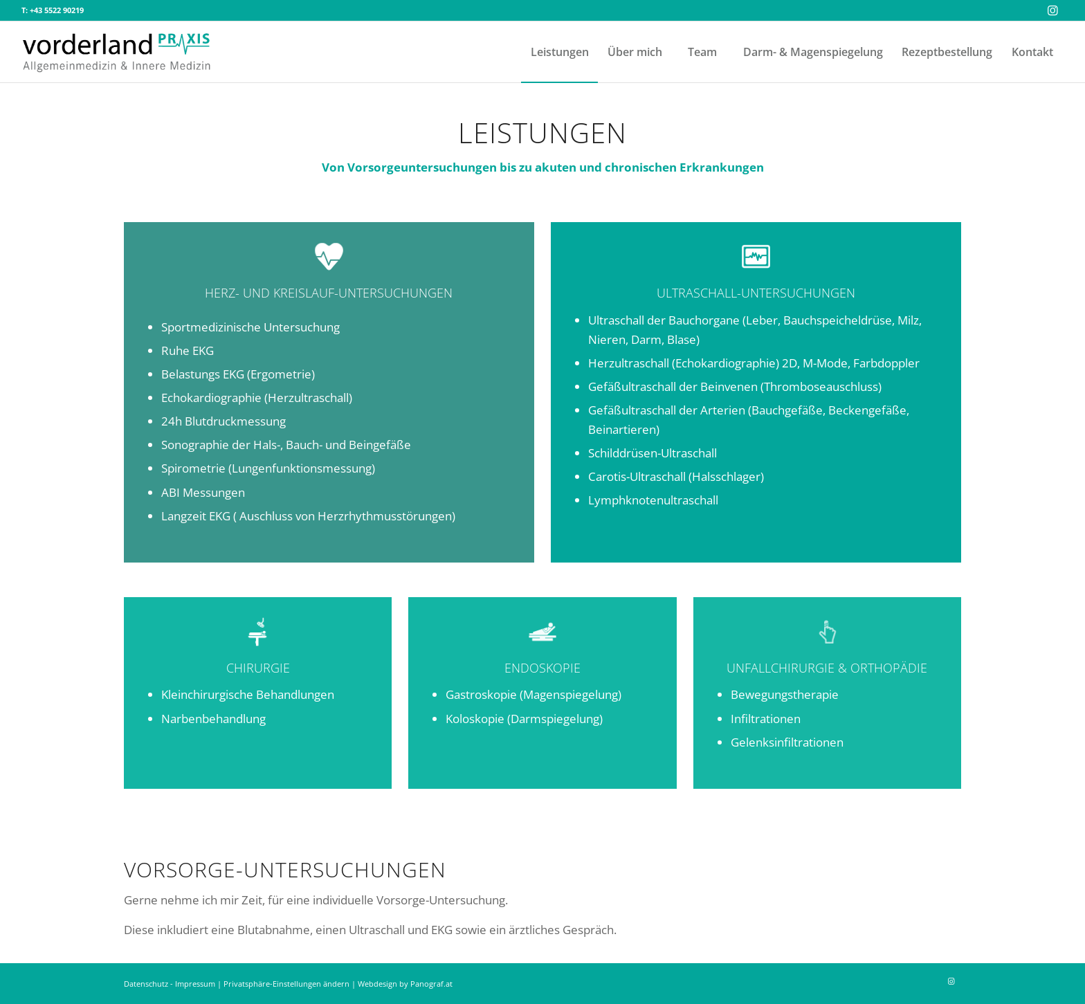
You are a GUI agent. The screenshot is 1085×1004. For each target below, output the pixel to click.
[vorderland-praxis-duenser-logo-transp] (116, 51)
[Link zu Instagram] (1053, 10)
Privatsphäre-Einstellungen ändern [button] (286, 983)
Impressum (195, 983)
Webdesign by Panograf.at (405, 983)
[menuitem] (559, 51)
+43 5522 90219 (57, 10)
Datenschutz (146, 983)
